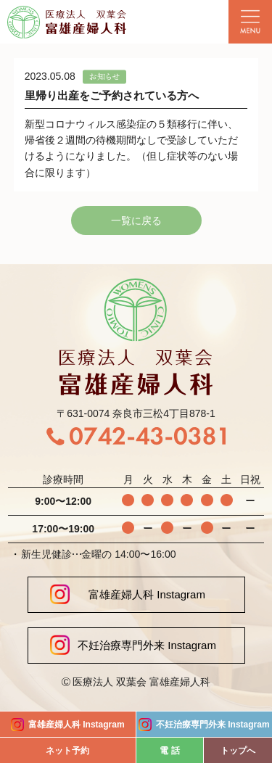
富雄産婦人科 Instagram (127, 594)
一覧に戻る (136, 220)
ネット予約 (67, 751)
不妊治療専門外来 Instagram (133, 645)
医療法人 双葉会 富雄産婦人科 (141, 682)
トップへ (238, 751)
